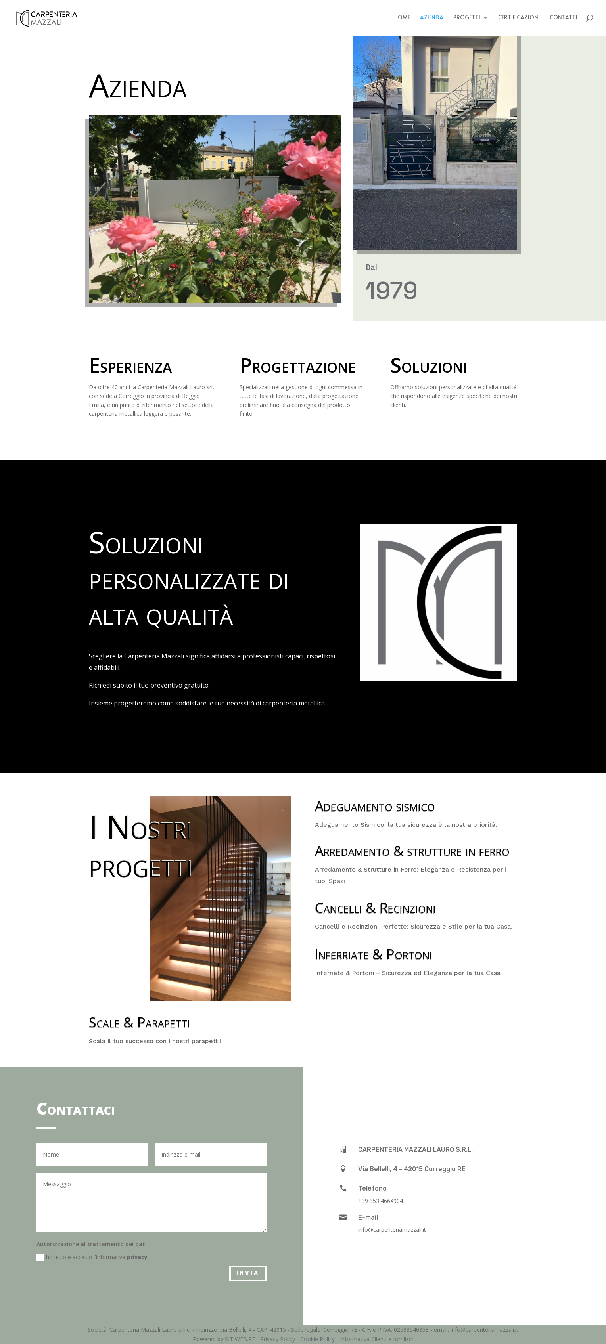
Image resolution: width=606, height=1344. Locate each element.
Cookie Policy (317, 1339)
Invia (247, 1273)
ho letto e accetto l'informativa (92, 1257)
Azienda (431, 19)
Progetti (466, 19)
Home (402, 19)
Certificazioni (519, 19)
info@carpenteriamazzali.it (392, 1229)
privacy (137, 1257)
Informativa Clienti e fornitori (377, 1339)
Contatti (563, 19)
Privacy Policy (277, 1339)
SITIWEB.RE (240, 1339)
